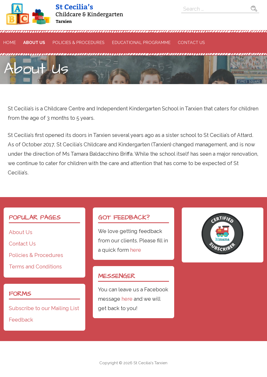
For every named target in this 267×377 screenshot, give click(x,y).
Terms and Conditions (35, 266)
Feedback (21, 320)
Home (9, 42)
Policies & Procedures (78, 42)
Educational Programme (141, 42)
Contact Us (191, 42)
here (135, 250)
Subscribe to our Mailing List (44, 308)
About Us (34, 42)
